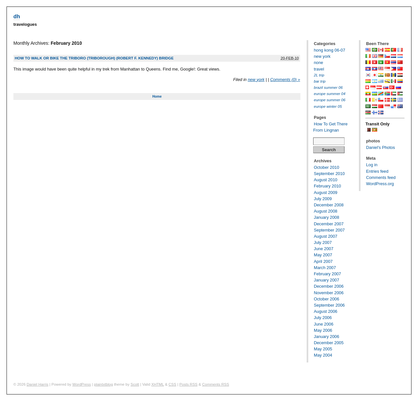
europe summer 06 (330, 100)
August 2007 (325, 236)
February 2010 (327, 186)
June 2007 (323, 248)
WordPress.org (380, 183)
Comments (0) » (285, 79)
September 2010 (329, 173)
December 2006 (329, 286)
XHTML (157, 384)
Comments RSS (215, 384)
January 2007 (326, 280)
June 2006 (323, 324)
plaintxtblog (103, 384)
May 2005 (323, 348)
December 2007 (329, 223)
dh (16, 16)
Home (156, 96)
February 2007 (327, 273)
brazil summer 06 (328, 87)
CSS (172, 384)
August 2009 (325, 192)
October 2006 (326, 299)
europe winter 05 (328, 106)
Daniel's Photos (380, 147)
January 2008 (326, 217)
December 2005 (329, 342)
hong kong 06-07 (329, 50)
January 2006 (326, 336)
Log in (372, 164)
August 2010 (325, 179)
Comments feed (380, 177)
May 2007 (323, 254)
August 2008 (325, 211)
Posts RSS (188, 384)
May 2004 (323, 355)
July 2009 (323, 198)
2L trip (319, 75)
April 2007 (323, 261)
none (318, 62)
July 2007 (323, 242)
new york (256, 79)
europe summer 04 (330, 94)
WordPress (81, 384)
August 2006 (325, 311)
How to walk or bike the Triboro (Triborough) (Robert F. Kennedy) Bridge (94, 58)
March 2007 (325, 267)
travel (319, 69)
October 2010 (326, 167)
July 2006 (323, 317)
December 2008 (329, 204)
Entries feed (377, 171)
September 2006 (329, 305)
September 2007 (329, 230)
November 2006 (329, 292)
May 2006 (323, 330)
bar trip (320, 81)
